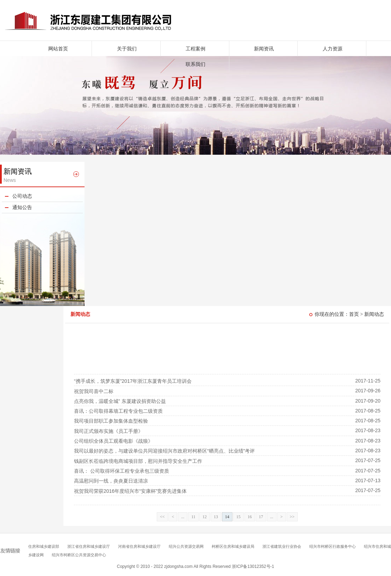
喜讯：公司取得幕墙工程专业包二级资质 (118, 411)
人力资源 (332, 48)
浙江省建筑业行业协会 (281, 546)
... (182, 516)
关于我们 (127, 48)
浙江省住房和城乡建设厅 (88, 546)
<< (162, 516)
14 (227, 516)
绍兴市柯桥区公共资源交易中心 (79, 555)
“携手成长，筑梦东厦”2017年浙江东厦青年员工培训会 (133, 381)
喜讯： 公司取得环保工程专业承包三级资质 (121, 471)
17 (261, 516)
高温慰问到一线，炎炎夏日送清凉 (111, 481)
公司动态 (22, 196)
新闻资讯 (264, 48)
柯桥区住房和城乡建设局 (233, 546)
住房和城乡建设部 (43, 546)
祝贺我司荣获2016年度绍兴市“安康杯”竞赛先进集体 (130, 491)
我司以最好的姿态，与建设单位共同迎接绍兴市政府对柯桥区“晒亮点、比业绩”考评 (164, 451)
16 (250, 516)
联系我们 (195, 64)
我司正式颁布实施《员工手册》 (108, 431)
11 (193, 516)
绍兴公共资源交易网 (186, 546)
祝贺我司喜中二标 (93, 391)
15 (238, 516)
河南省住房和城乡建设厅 (139, 546)
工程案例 (195, 48)
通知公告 (22, 207)
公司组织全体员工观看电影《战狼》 (113, 441)
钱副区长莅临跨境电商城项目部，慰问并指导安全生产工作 (138, 461)
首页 (354, 314)
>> (292, 516)
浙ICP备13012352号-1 (253, 566)
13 (216, 516)
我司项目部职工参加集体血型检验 (111, 421)
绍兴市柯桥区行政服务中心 (332, 546)
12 (205, 516)
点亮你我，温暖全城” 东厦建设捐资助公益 (120, 401)
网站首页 (58, 48)
